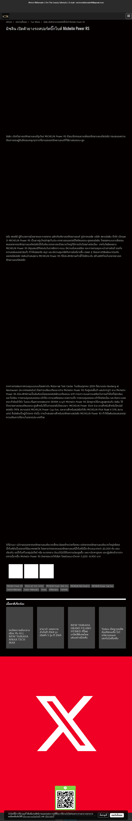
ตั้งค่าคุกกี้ (103, 815)
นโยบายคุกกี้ (49, 816)
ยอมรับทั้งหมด (117, 815)
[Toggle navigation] (128, 16)
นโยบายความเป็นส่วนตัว (32, 816)
